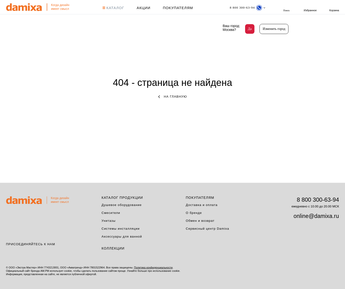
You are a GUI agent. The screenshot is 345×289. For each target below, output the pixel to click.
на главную (172, 96)
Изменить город (274, 29)
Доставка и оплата (202, 205)
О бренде (194, 213)
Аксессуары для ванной (122, 236)
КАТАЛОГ (113, 8)
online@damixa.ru (316, 216)
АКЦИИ (143, 8)
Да (250, 29)
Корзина (334, 8)
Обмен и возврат (200, 220)
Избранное (310, 8)
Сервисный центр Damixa (207, 228)
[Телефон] (247, 8)
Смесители (111, 213)
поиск (286, 8)
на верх (340, 271)
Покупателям (178, 8)
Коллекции (113, 248)
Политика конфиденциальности (153, 267)
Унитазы (109, 220)
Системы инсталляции (121, 228)
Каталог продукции (122, 197)
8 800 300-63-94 (318, 199)
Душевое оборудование (122, 205)
